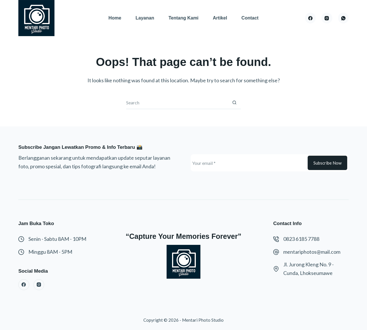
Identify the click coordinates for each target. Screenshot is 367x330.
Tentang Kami (184, 17)
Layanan (145, 17)
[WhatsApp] (343, 18)
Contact (250, 17)
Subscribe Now (327, 162)
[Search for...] (177, 102)
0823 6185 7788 (301, 239)
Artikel (220, 17)
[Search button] (234, 102)
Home (114, 17)
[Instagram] (326, 18)
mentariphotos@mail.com (311, 252)
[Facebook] (310, 18)
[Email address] (248, 163)
